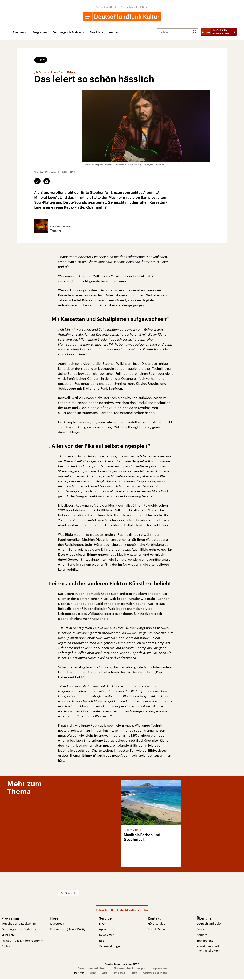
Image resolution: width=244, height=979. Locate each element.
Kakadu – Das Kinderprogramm (22, 940)
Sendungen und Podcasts (18, 929)
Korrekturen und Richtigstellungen (208, 948)
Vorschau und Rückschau (18, 923)
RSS (101, 940)
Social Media (156, 929)
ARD (93, 972)
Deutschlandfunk (106, 7)
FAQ (102, 923)
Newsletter (106, 934)
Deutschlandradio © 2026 (122, 964)
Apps (102, 929)
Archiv (113, 32)
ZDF (105, 972)
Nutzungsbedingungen (129, 968)
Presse (201, 929)
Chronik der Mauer (155, 972)
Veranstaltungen (110, 946)
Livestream (57, 923)
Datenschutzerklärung (92, 968)
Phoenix (119, 972)
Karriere (202, 934)
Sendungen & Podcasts (68, 32)
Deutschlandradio (209, 923)
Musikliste (96, 32)
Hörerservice (156, 923)
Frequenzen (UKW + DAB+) (67, 929)
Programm (39, 32)
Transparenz (205, 940)
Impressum (159, 968)
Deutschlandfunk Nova (134, 7)
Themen (18, 32)
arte (134, 972)
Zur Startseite (68, 892)
